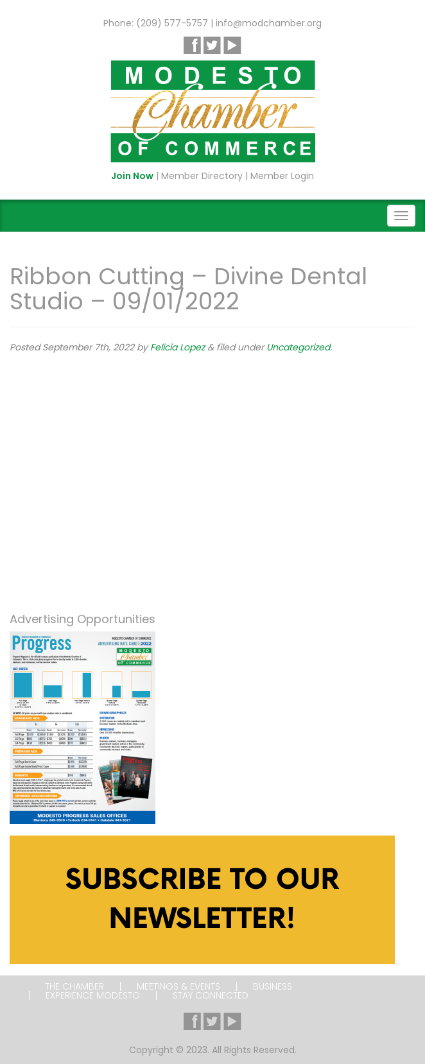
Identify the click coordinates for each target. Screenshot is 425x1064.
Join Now (132, 175)
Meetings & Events (178, 986)
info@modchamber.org (269, 23)
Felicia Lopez (177, 347)
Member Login (282, 175)
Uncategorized (298, 347)
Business (272, 986)
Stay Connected (210, 995)
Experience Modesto (93, 995)
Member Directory (202, 175)
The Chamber (74, 986)
